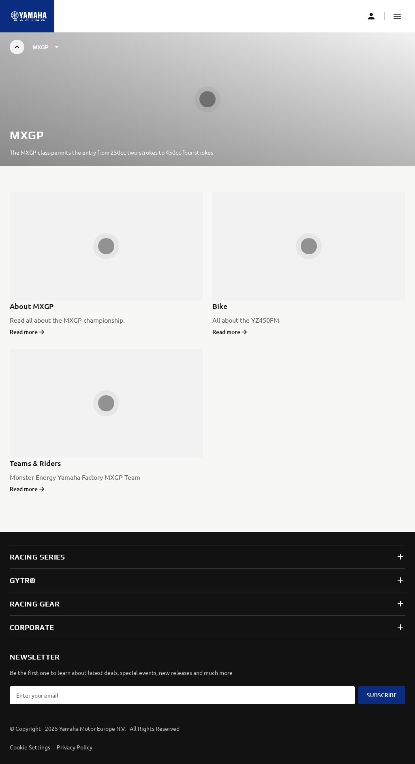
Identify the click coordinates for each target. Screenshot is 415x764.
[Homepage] (29, 16)
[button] (397, 16)
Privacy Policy (74, 747)
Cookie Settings (30, 747)
